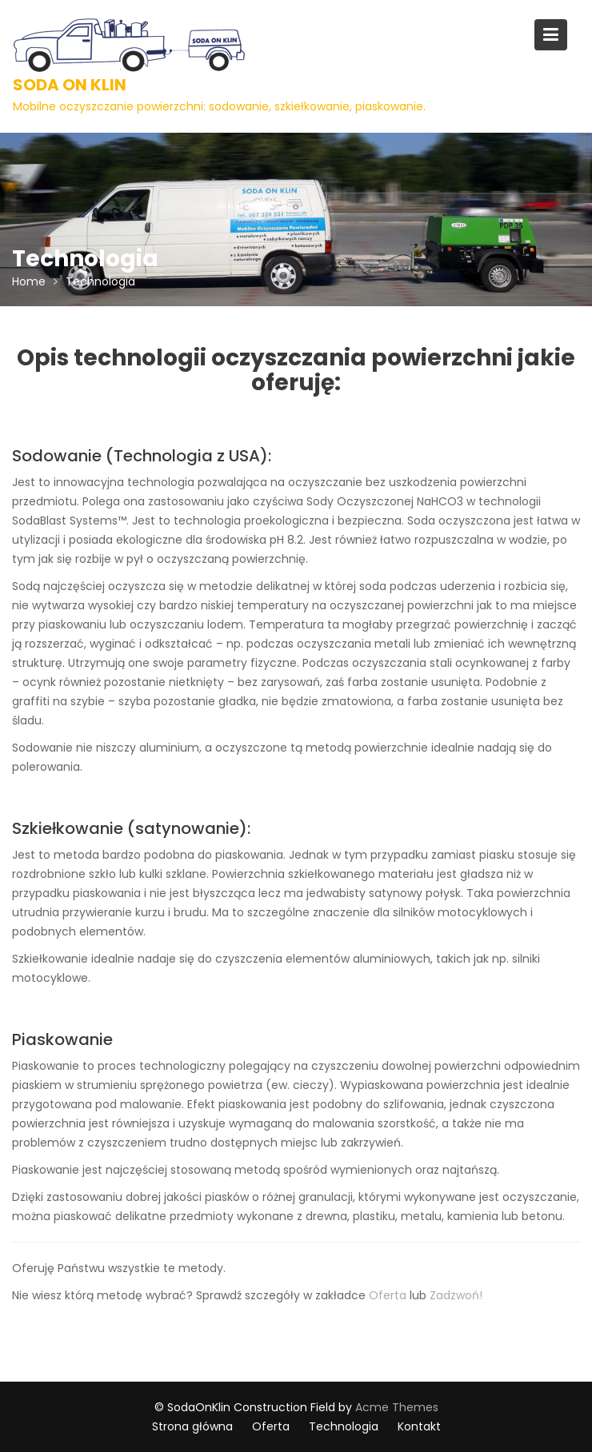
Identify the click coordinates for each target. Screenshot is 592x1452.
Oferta (387, 1295)
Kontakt (419, 1426)
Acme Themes (396, 1407)
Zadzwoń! (456, 1295)
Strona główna (192, 1426)
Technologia (343, 1426)
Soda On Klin (69, 85)
